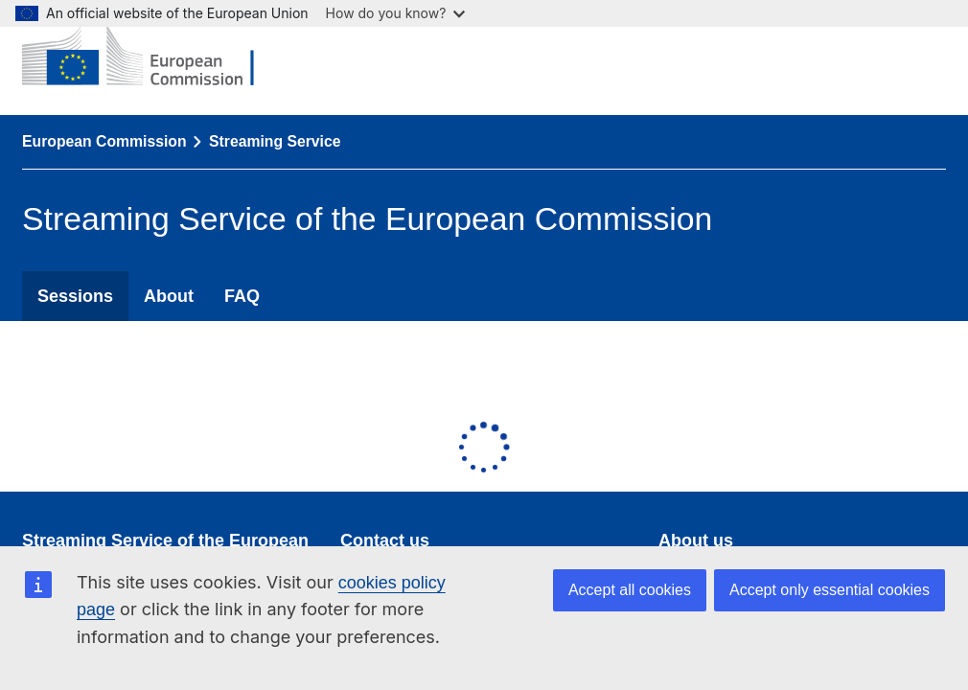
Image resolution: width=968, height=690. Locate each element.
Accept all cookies (629, 590)
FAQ (242, 296)
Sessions (75, 296)
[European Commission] (152, 57)
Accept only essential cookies (829, 590)
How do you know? (396, 13)
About (169, 296)
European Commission (104, 141)
